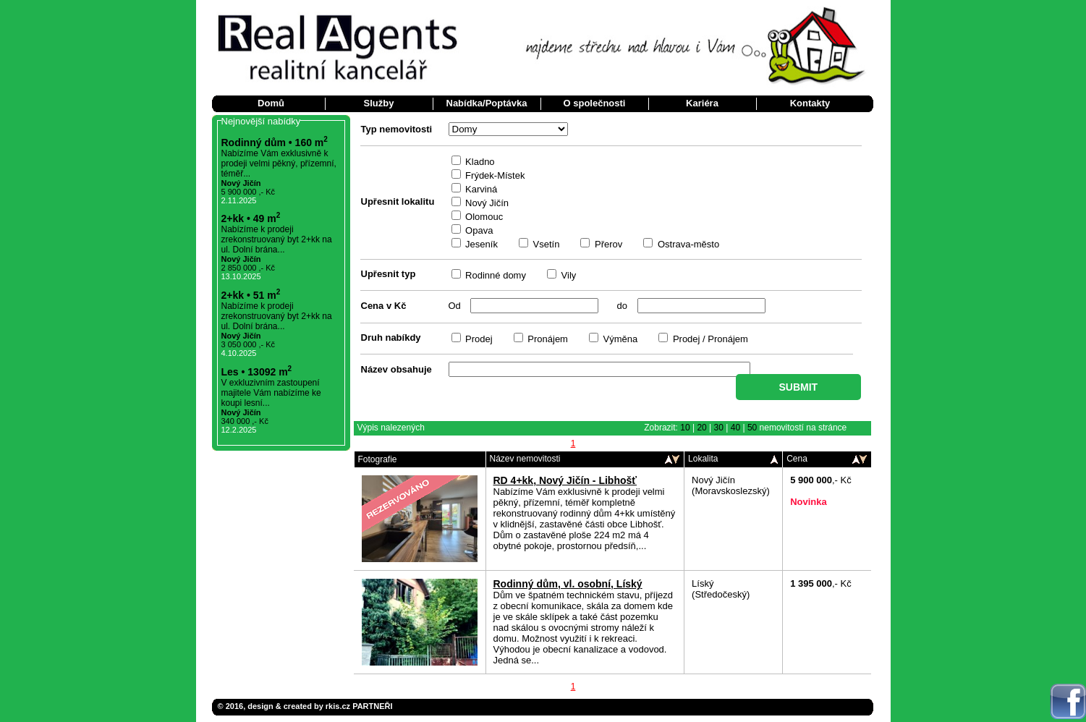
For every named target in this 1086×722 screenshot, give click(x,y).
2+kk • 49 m (251, 218)
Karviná (480, 189)
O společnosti (595, 103)
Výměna (619, 339)
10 (685, 427)
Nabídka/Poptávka (486, 103)
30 (719, 427)
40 (735, 427)
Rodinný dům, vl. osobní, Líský (567, 584)
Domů (271, 103)
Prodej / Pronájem (709, 339)
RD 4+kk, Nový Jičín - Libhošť (565, 480)
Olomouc (483, 216)
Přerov (607, 244)
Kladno (479, 161)
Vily (567, 275)
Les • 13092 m (256, 372)
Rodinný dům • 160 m (274, 142)
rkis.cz (338, 706)
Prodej (478, 339)
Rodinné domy (494, 275)
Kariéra (702, 103)
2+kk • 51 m (251, 295)
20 (701, 427)
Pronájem (546, 339)
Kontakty (810, 103)
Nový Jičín (486, 203)
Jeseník (480, 244)
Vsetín (544, 244)
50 (752, 427)
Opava (478, 230)
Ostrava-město (687, 244)
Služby (379, 103)
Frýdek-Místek (494, 175)
